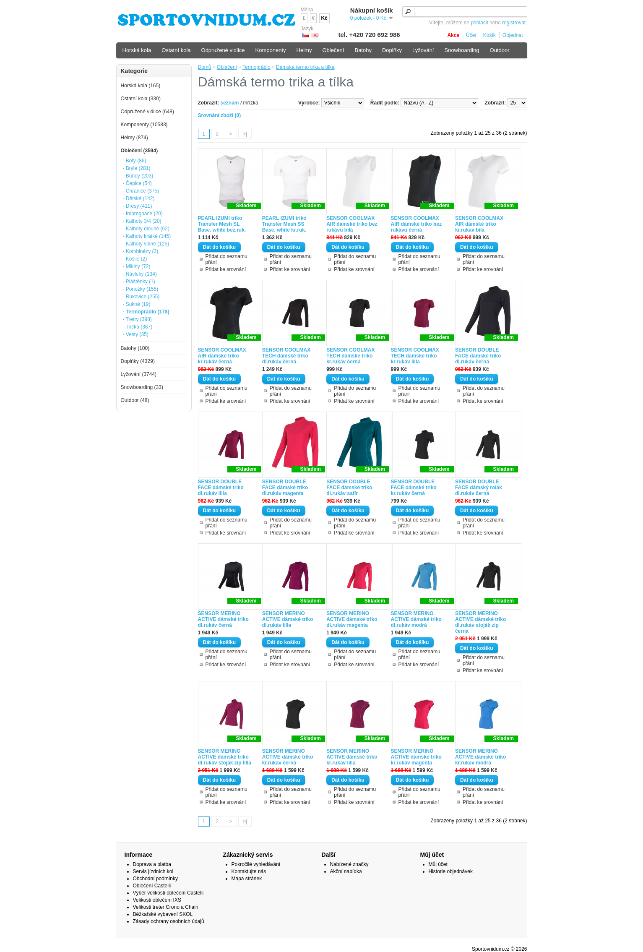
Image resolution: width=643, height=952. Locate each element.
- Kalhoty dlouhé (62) (146, 229)
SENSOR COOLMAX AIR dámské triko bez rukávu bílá (351, 224)
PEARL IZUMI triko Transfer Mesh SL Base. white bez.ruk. (222, 224)
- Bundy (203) (138, 176)
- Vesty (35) (135, 334)
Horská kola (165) (141, 86)
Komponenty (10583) (144, 125)
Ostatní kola (175, 50)
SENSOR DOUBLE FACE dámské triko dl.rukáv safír (349, 487)
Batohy (362, 50)
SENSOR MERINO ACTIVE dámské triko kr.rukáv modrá (480, 757)
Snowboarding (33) (142, 387)
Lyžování (423, 50)
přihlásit (479, 23)
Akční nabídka (346, 871)
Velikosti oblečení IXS (157, 900)
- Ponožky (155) (141, 289)
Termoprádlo (256, 67)
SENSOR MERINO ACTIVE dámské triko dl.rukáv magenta (351, 619)
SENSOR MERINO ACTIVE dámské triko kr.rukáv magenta (416, 757)
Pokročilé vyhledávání (256, 864)
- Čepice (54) (137, 183)
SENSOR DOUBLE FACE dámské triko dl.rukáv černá (478, 356)
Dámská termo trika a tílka (305, 67)
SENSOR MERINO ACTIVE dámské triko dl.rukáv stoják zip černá (480, 622)
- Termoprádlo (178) (146, 312)
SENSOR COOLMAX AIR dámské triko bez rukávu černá (416, 224)
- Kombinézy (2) (141, 251)
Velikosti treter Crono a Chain (165, 907)
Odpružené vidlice (223, 50)
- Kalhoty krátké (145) (147, 236)
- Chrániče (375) (141, 191)
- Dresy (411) (137, 206)
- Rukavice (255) (141, 297)
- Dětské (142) (139, 198)
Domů (204, 67)
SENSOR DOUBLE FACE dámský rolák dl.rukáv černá (478, 487)
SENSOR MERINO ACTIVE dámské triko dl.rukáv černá (223, 619)
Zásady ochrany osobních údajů (168, 921)
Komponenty (270, 50)
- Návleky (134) (140, 274)
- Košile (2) (135, 259)
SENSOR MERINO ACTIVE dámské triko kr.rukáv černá (287, 757)
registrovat (514, 23)
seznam (230, 103)
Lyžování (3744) (139, 374)
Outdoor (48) (135, 400)
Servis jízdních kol (153, 871)
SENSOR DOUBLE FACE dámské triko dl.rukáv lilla (221, 487)
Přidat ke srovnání (226, 269)
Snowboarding (461, 50)
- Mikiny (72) (137, 266)
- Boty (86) (134, 161)
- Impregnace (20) (143, 213)
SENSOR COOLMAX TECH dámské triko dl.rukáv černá (286, 356)
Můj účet (438, 864)
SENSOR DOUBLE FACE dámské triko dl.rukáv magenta (285, 487)
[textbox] (464, 11)
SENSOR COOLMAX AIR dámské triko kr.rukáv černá (222, 356)
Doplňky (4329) (138, 361)
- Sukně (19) (137, 304)
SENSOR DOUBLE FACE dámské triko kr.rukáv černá (414, 487)
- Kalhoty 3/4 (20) (142, 221)
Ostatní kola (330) (141, 99)
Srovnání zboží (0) (219, 115)
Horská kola (136, 50)
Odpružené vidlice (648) (147, 112)
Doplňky (392, 50)
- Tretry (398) (137, 319)
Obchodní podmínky (155, 879)
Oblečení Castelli (152, 886)
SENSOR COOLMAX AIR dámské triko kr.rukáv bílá (479, 224)
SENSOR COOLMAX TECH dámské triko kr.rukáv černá (350, 356)
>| (245, 134)
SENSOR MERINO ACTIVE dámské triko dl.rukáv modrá (416, 619)
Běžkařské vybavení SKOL (163, 914)
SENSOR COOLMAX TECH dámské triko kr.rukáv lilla (415, 356)
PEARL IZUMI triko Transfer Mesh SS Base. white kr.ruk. (284, 224)
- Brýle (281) (137, 168)
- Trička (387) (138, 327)
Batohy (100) (135, 348)
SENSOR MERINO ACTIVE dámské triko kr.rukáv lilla (351, 757)
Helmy (304, 50)
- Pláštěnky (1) (139, 281)
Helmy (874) (134, 138)
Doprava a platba (152, 864)
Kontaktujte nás (249, 871)
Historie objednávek (451, 871)
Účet (471, 35)
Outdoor (500, 50)
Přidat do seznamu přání (226, 259)
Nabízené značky (349, 864)
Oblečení (227, 67)
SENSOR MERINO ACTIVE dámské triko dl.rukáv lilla (287, 619)
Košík (489, 35)
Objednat (512, 35)
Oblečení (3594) (139, 151)
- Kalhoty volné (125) (146, 244)
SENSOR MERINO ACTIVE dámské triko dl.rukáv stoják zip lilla (224, 757)
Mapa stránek (247, 879)
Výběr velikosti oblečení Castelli (168, 893)
